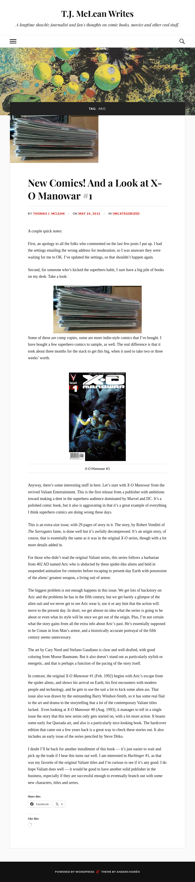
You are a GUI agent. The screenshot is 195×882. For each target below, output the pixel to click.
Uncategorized (126, 213)
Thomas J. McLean (49, 213)
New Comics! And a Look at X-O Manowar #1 (95, 189)
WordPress (85, 871)
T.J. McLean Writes (97, 13)
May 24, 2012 (89, 213)
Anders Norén (128, 871)
